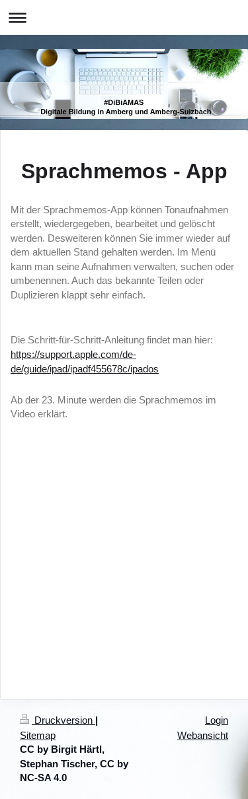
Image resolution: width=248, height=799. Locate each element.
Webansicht (202, 735)
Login (216, 720)
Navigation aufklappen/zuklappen (124, 17)
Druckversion (57, 720)
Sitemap (38, 735)
